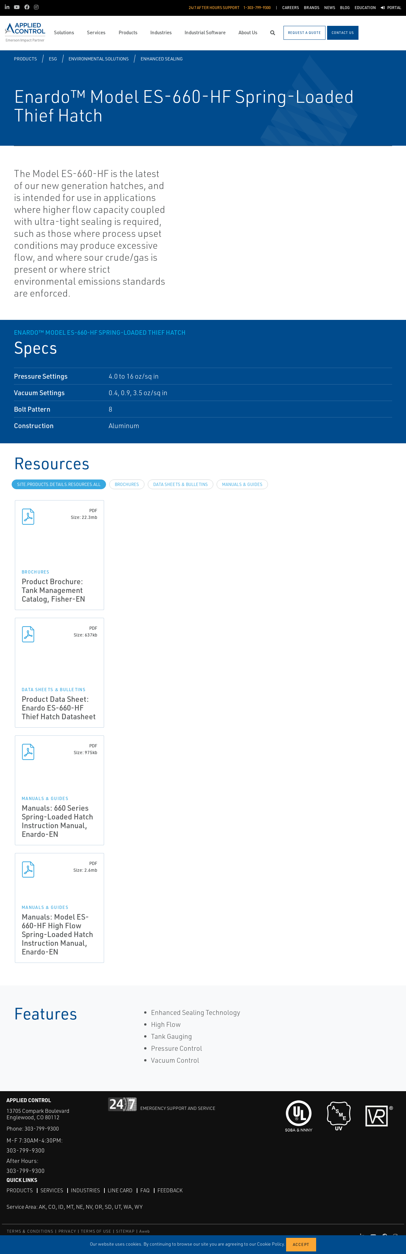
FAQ (145, 1190)
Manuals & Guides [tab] (242, 484)
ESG (53, 58)
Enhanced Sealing (162, 58)
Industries (85, 1190)
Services (51, 1190)
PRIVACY (67, 1231)
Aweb (144, 1231)
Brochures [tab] (127, 484)
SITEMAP (125, 1231)
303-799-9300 (42, 1128)
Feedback (170, 1190)
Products (25, 58)
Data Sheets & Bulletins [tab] (180, 484)
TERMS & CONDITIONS (30, 1231)
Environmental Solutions (99, 58)
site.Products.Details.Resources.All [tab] (59, 484)
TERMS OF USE (96, 1231)
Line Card (120, 1190)
